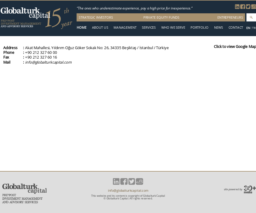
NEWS (218, 27)
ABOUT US (100, 27)
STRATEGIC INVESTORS (96, 17)
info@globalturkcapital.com (48, 61)
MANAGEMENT (125, 27)
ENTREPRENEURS (230, 17)
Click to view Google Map (235, 46)
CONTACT (236, 27)
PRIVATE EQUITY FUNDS (161, 17)
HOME (81, 27)
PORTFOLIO (200, 27)
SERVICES (149, 27)
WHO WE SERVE (173, 27)
